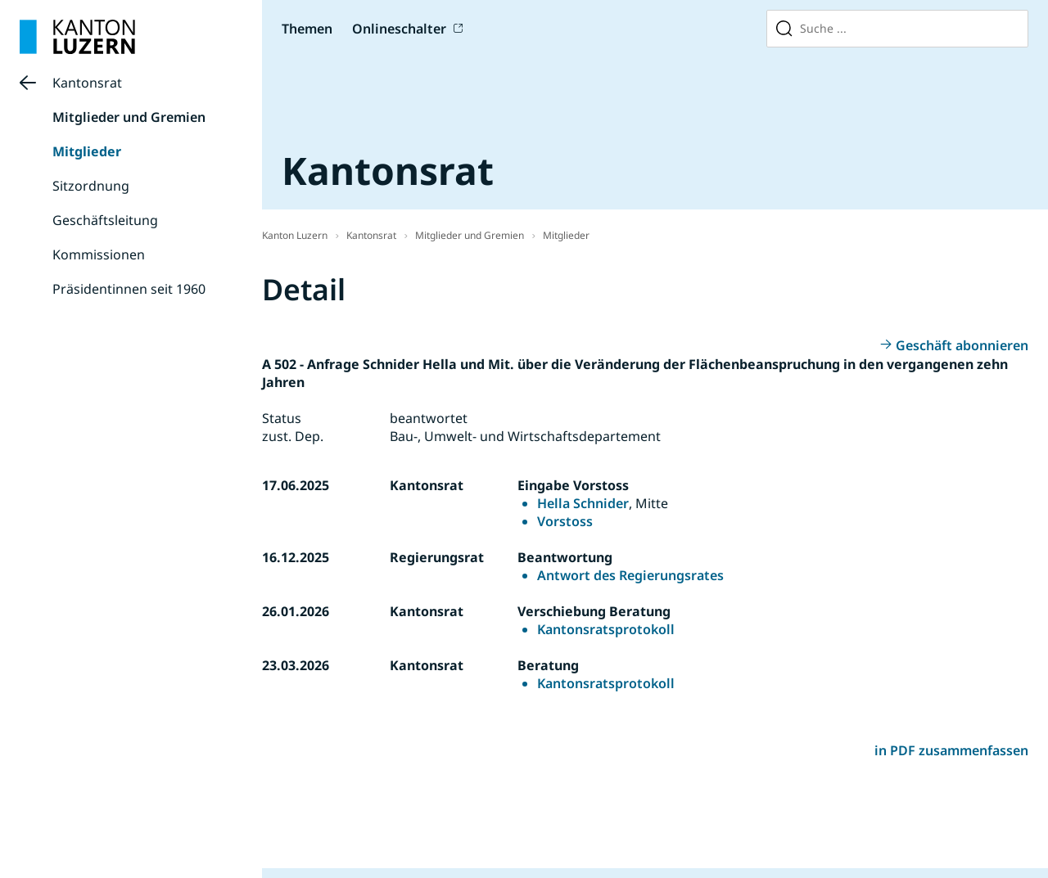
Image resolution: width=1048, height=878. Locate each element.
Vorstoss (565, 521)
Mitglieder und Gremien (129, 117)
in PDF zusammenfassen (951, 750)
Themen (307, 29)
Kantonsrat (87, 83)
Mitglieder (86, 151)
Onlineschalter (399, 29)
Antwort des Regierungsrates (630, 575)
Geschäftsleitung (105, 220)
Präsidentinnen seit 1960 (129, 289)
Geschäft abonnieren (962, 345)
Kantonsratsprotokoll (606, 629)
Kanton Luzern (295, 235)
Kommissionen (98, 254)
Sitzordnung (90, 186)
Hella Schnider (583, 503)
